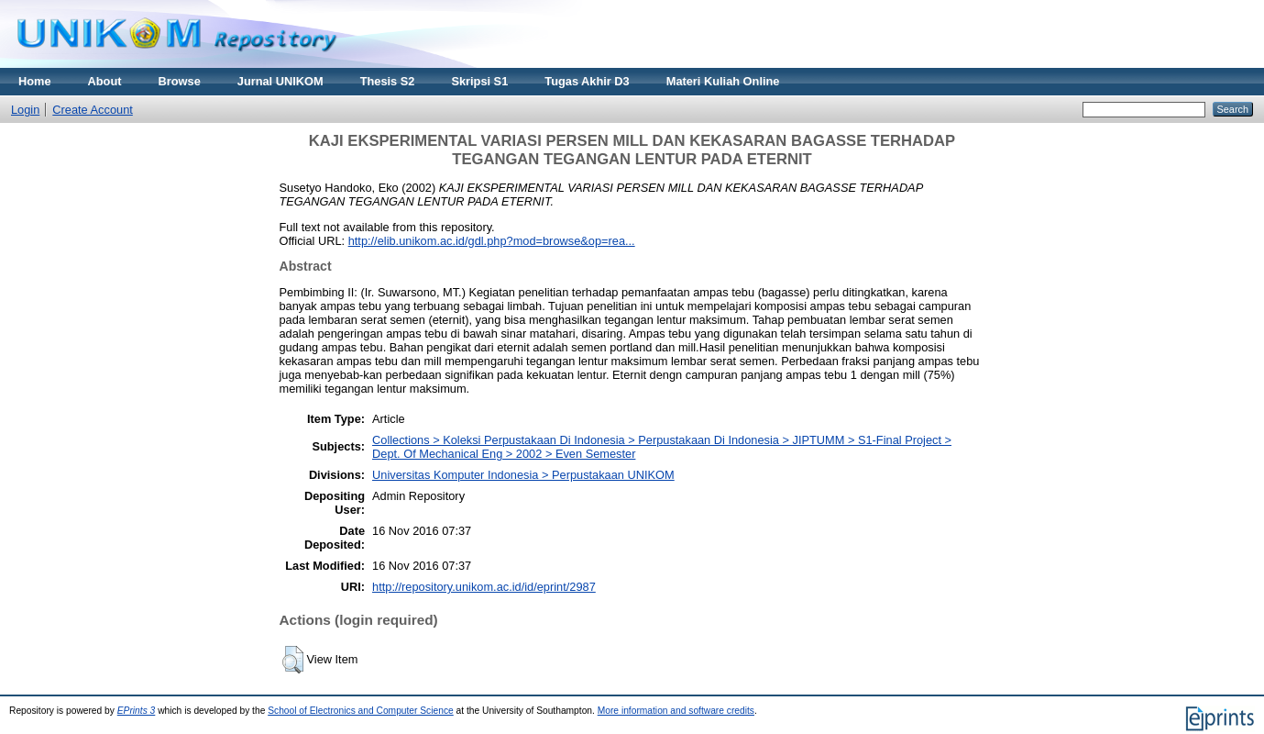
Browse (180, 81)
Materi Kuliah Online (723, 81)
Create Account (92, 110)
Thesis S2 (387, 81)
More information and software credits (676, 711)
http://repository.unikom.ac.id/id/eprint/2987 (484, 587)
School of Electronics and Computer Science (361, 711)
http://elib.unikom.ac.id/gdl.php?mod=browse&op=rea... (491, 241)
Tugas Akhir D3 (586, 81)
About (105, 81)
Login (25, 110)
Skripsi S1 (479, 81)
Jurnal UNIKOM (280, 81)
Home (34, 81)
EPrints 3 (136, 711)
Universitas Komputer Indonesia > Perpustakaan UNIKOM (523, 475)
